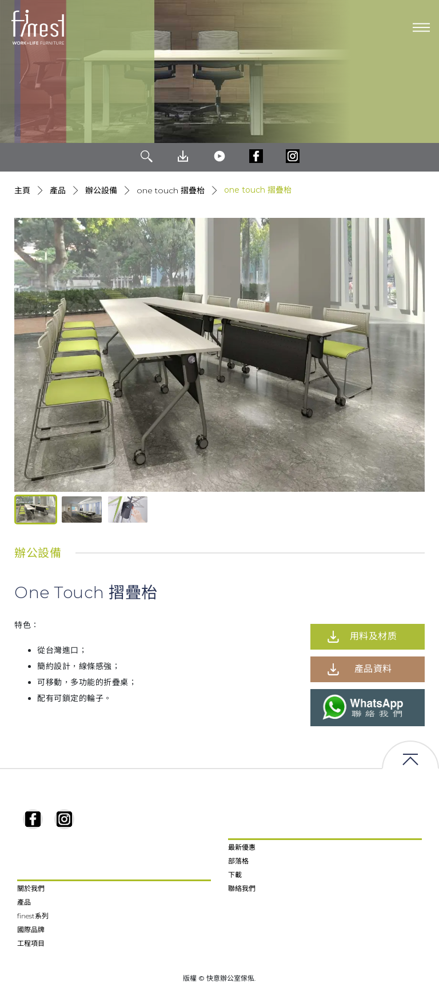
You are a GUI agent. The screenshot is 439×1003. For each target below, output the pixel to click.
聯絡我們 (242, 888)
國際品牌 (31, 929)
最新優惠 (242, 847)
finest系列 (33, 916)
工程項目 (31, 943)
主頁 (22, 190)
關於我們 (31, 888)
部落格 (238, 861)
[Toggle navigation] (421, 27)
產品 (58, 190)
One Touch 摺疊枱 (171, 190)
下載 (235, 874)
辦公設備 (101, 190)
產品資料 (373, 668)
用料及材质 (373, 636)
